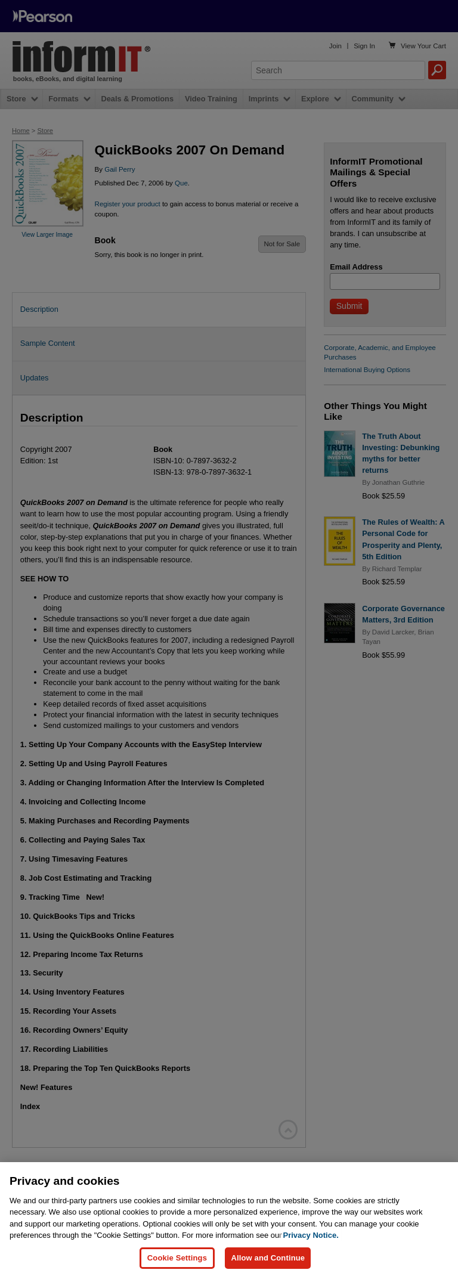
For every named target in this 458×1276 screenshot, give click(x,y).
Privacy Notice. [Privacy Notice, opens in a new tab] (311, 1256)
